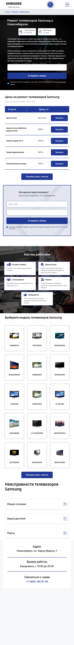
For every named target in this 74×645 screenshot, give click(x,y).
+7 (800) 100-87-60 (37, 581)
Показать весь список (37, 176)
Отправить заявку (37, 75)
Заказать (59, 118)
